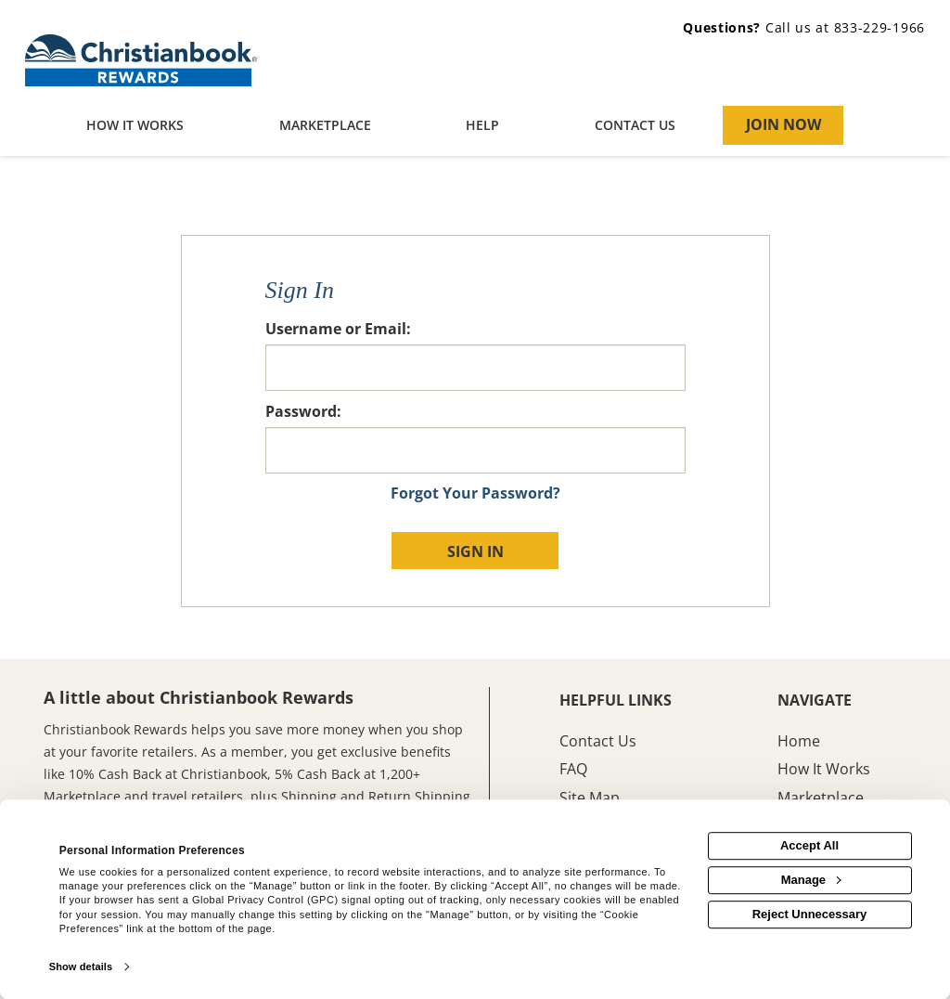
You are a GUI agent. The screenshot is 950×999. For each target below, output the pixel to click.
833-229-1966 (879, 27)
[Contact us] (635, 126)
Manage (811, 880)
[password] (475, 450)
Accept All (809, 845)
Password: (303, 411)
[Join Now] (783, 125)
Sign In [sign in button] (475, 551)
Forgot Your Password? (475, 493)
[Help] (482, 126)
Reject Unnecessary (809, 914)
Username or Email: (338, 328)
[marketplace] (325, 126)
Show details (80, 966)
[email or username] (475, 367)
